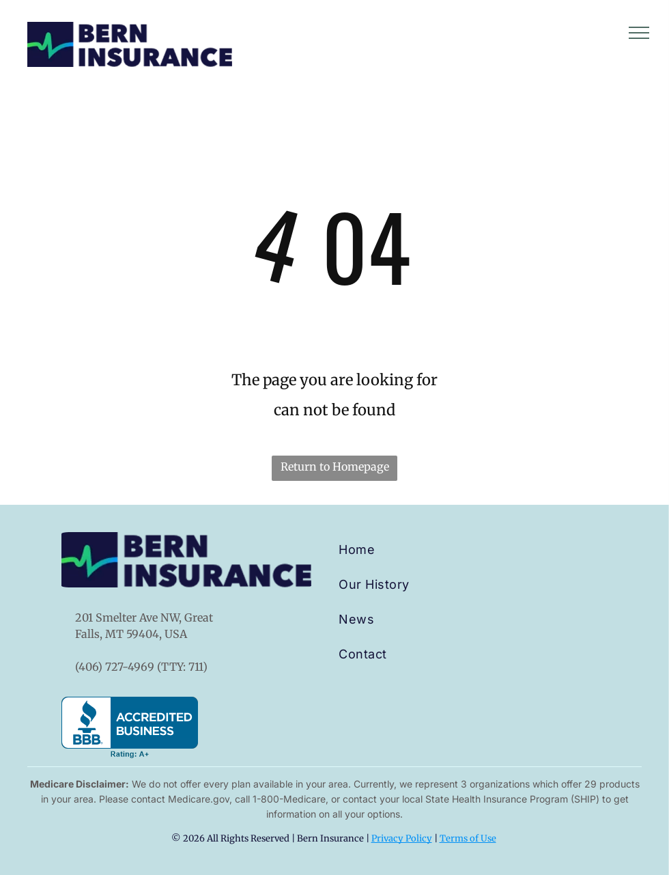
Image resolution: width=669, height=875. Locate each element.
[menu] (639, 33)
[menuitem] (403, 549)
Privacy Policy (401, 838)
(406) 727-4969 (114, 666)
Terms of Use (468, 838)
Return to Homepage (335, 466)
